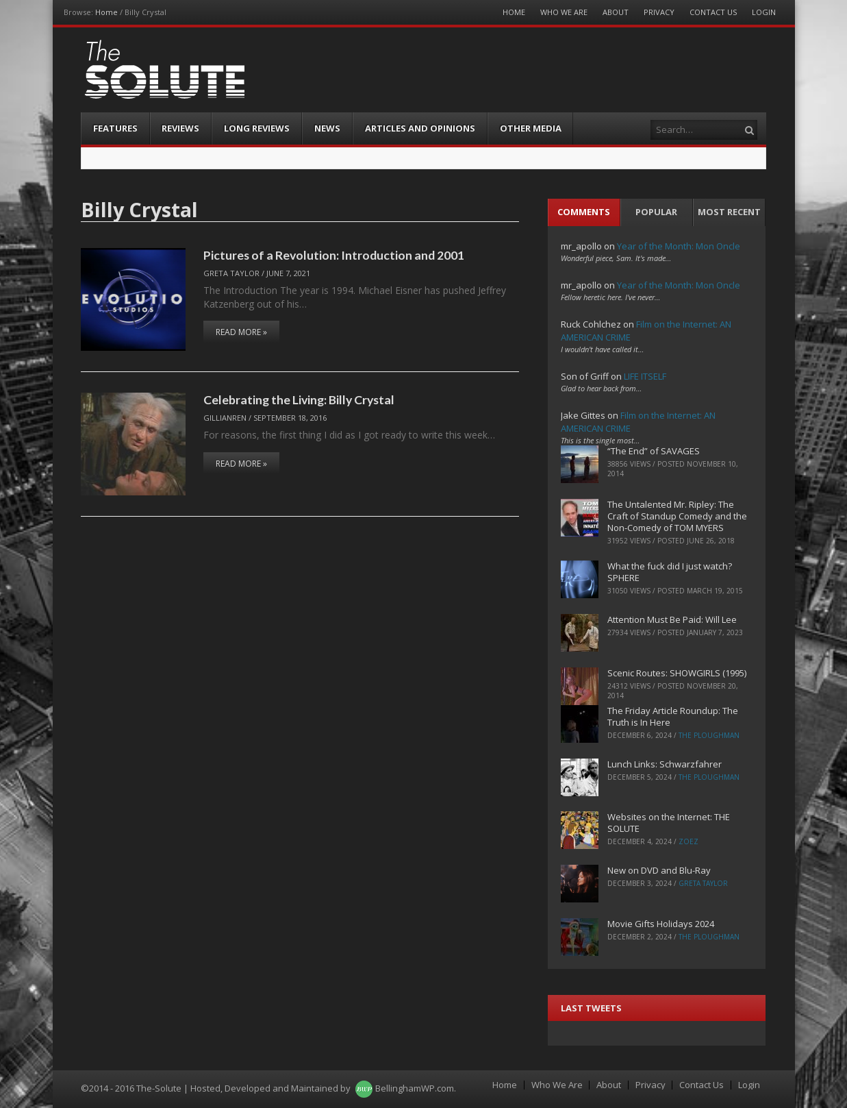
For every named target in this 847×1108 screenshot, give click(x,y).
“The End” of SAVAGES (653, 451)
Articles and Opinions (420, 128)
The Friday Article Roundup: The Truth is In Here (672, 716)
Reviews (180, 128)
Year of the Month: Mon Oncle (678, 246)
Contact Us (713, 12)
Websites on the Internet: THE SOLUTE (668, 823)
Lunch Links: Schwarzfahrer (664, 764)
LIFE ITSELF (645, 376)
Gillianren (224, 418)
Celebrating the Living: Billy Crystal (298, 399)
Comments (583, 212)
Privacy (659, 12)
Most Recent (729, 212)
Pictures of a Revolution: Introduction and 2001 (333, 254)
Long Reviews (257, 128)
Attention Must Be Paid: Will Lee (672, 619)
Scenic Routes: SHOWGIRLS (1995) (676, 673)
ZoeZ (688, 841)
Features (115, 128)
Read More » (241, 332)
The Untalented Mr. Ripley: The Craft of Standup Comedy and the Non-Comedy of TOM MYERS (677, 516)
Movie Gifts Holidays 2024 (660, 924)
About (616, 12)
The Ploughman (709, 735)
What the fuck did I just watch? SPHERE (669, 572)
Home (106, 12)
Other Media (530, 128)
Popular (656, 212)
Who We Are (563, 12)
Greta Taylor (231, 273)
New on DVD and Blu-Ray (659, 870)
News (327, 128)
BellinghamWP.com (414, 1088)
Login (764, 12)
